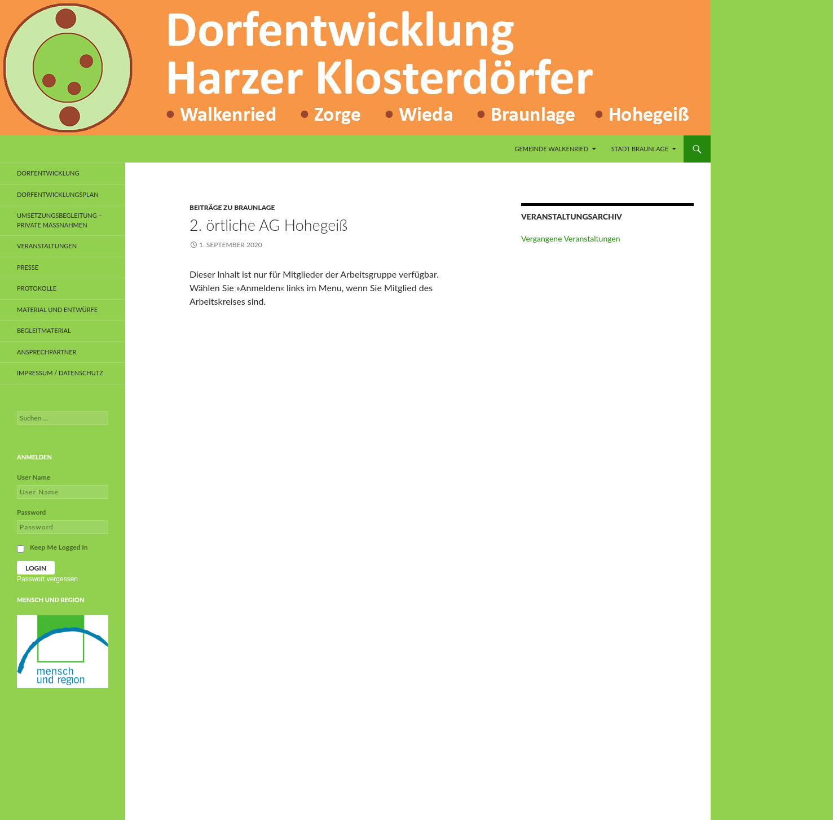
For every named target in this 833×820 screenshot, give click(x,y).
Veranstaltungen (47, 245)
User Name (33, 477)
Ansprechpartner (47, 352)
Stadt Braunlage (639, 148)
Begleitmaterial (44, 330)
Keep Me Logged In (59, 547)
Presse (27, 267)
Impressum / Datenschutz (60, 372)
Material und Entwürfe (57, 309)
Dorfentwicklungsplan (58, 194)
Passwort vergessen (47, 579)
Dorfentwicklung (48, 173)
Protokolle (36, 288)
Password (31, 512)
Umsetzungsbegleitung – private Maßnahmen (59, 220)
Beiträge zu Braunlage (232, 207)
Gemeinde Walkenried (551, 148)
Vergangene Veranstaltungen (570, 238)
